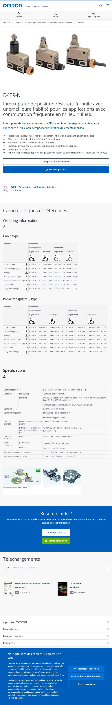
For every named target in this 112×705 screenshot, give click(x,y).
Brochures (18, 567)
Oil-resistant (76, 583)
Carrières (9, 643)
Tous (7, 567)
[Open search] (100, 5)
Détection (19, 22)
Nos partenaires (13, 636)
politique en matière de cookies (26, 686)
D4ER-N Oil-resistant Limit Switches (34, 187)
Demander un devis (56, 541)
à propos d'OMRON (15, 622)
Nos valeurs (10, 629)
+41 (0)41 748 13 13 (56, 532)
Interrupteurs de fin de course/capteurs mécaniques (50, 22)
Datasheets (32, 567)
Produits (6, 22)
